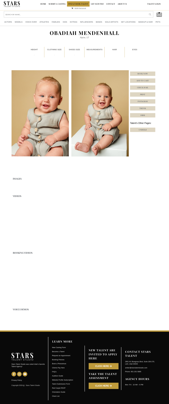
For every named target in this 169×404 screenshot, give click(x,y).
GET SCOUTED (97, 4)
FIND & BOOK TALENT (78, 4)
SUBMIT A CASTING (57, 4)
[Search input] (75, 14)
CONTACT (110, 4)
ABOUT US (122, 4)
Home (43, 4)
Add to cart (142, 80)
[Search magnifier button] (150, 14)
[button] (142, 101)
